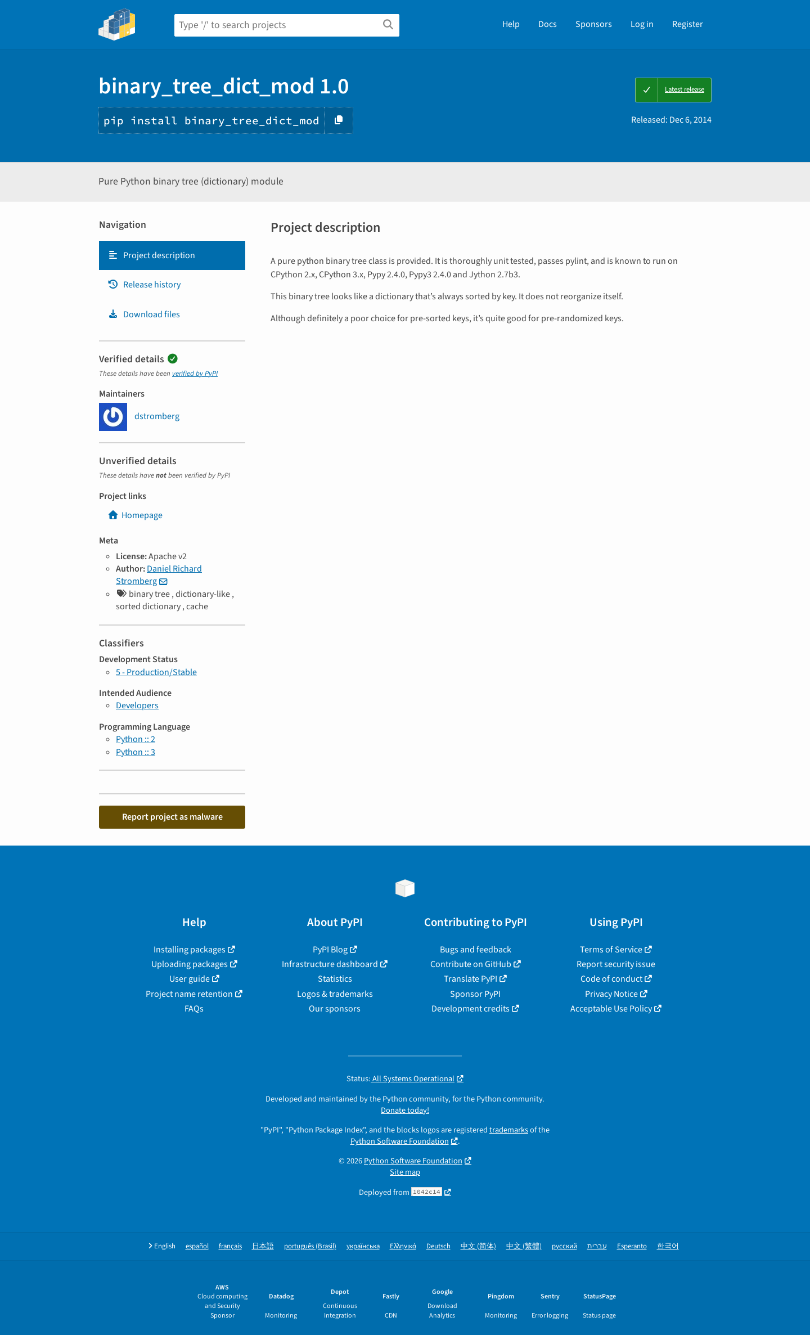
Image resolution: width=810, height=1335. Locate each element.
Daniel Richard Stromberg (159, 575)
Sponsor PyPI (475, 994)
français (230, 1246)
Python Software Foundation (399, 1141)
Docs (547, 24)
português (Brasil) (310, 1246)
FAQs (194, 1009)
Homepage (135, 515)
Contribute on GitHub (470, 964)
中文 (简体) (478, 1246)
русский (564, 1246)
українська (363, 1246)
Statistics (335, 979)
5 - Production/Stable (156, 672)
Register (687, 24)
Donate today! (405, 1110)
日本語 (263, 1246)
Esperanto (632, 1246)
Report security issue (616, 964)
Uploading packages (189, 964)
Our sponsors (335, 1009)
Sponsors (593, 24)
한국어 (668, 1246)
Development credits (470, 1009)
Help (511, 24)
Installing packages (190, 949)
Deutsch (438, 1246)
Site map (405, 1172)
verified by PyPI (195, 373)
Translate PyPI (470, 979)
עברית (597, 1246)
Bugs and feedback (475, 949)
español (197, 1246)
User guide (189, 979)
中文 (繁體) (524, 1246)
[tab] (172, 255)
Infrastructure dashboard (330, 964)
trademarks (508, 1130)
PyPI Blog (330, 949)
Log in (642, 24)
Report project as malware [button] (172, 817)
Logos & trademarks (335, 994)
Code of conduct (611, 979)
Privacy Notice (611, 994)
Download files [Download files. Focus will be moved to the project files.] (143, 314)
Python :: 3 (135, 752)
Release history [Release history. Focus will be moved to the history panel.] (144, 284)
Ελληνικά (403, 1246)
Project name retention (189, 994)
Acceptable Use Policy (611, 1009)
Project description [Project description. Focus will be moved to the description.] (151, 255)
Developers (137, 705)
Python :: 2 (135, 739)
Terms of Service (611, 949)
